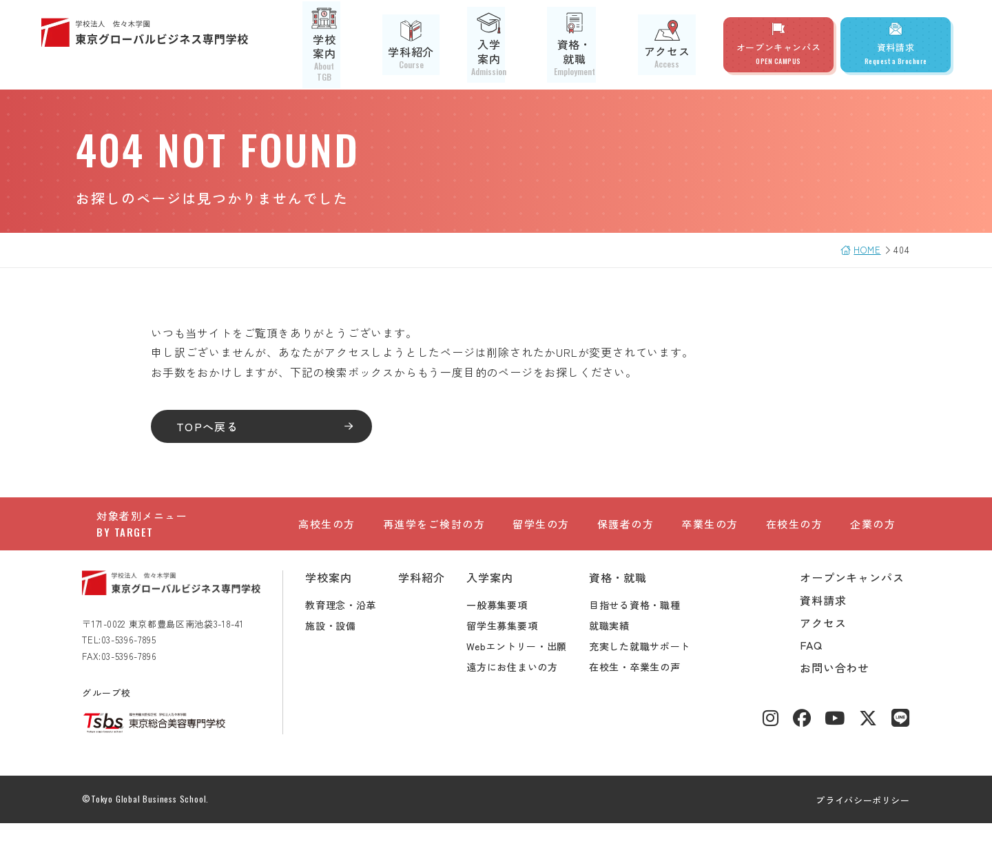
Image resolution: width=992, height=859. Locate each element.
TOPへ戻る (222, 426)
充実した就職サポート (654, 682)
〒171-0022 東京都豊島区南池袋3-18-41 (177, 659)
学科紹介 (439, 45)
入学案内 (513, 45)
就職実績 (623, 661)
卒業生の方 (709, 538)
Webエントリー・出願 (531, 682)
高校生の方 (326, 538)
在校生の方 (794, 538)
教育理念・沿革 (355, 640)
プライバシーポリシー (849, 835)
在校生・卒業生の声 (648, 702)
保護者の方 (625, 538)
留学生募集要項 (516, 661)
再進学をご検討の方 (434, 538)
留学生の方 (541, 538)
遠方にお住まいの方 (526, 702)
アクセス (673, 44)
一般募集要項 (511, 640)
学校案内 (365, 45)
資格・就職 (593, 45)
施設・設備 (345, 661)
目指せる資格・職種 (648, 640)
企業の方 (873, 538)
